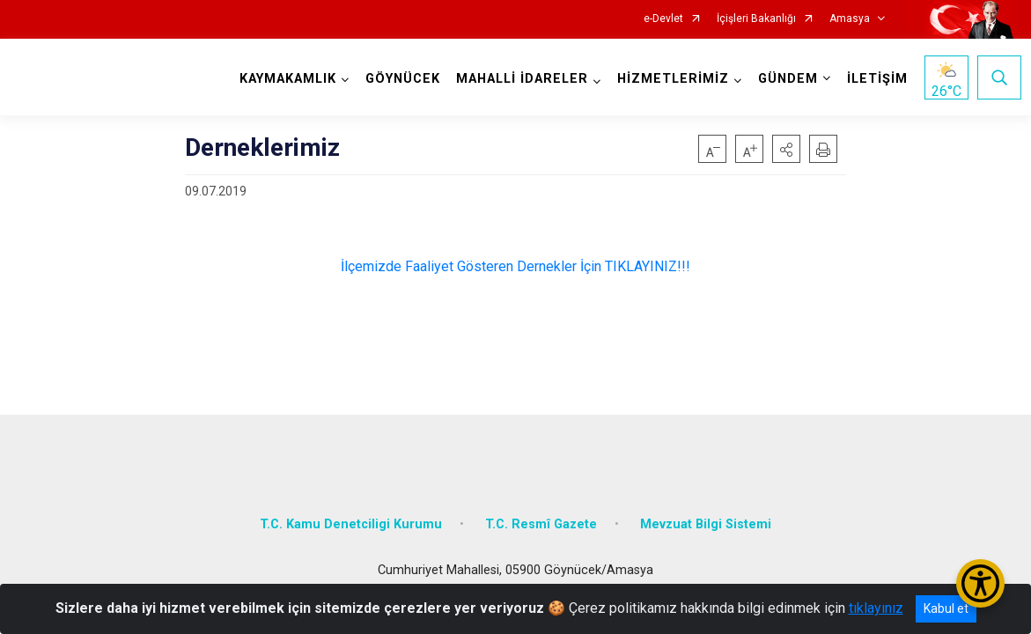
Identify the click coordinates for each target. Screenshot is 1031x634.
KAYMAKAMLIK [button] (285, 78)
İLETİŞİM (873, 78)
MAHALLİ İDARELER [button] (487, 86)
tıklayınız (876, 608)
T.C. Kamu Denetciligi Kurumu (351, 513)
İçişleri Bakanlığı (756, 19)
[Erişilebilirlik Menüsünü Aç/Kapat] (980, 583)
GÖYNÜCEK (400, 78)
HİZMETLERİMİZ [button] (669, 78)
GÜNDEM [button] (784, 78)
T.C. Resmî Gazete (541, 513)
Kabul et (946, 608)
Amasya (849, 19)
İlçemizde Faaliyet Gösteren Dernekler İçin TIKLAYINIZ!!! (515, 266)
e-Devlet (663, 19)
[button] (786, 149)
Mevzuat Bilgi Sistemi (705, 513)
